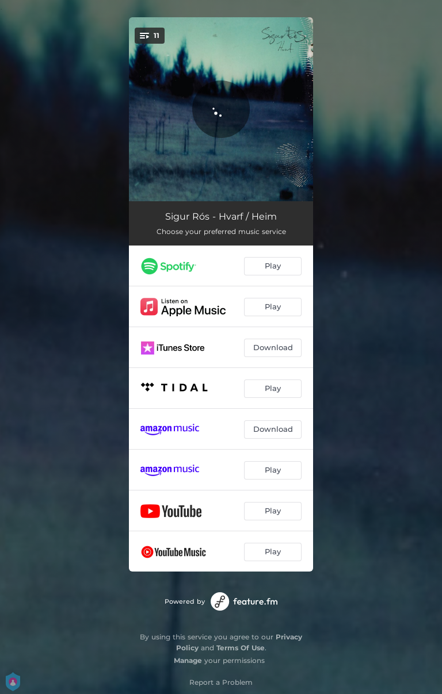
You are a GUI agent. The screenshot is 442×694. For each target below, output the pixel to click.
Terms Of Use (240, 647)
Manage (188, 660)
